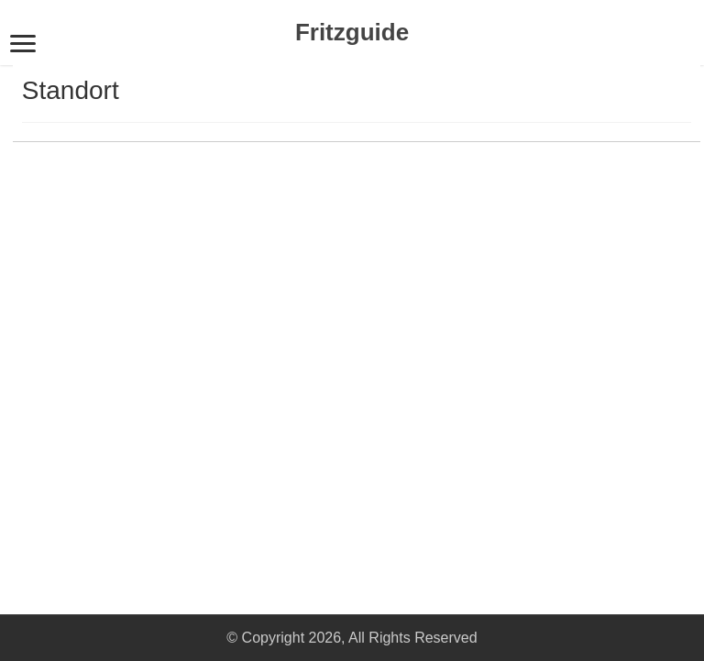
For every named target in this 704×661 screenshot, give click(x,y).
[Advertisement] (141, 362)
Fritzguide (352, 32)
